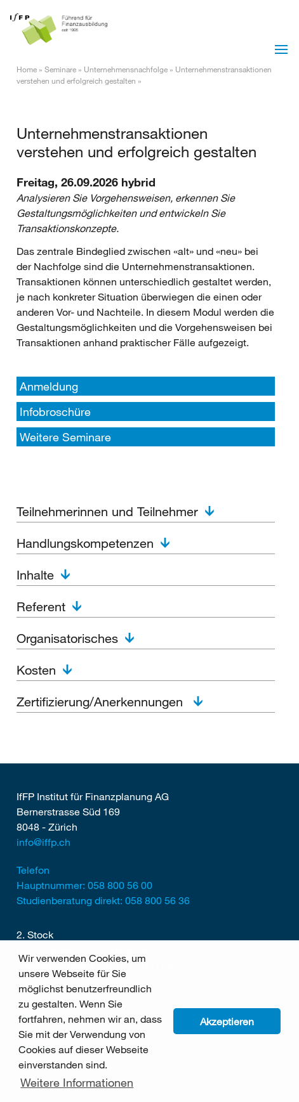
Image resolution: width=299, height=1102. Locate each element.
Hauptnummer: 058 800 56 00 (84, 885)
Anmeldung (49, 386)
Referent (41, 606)
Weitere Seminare (65, 437)
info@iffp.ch (43, 842)
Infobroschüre (55, 411)
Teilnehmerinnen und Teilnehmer (107, 511)
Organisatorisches (67, 638)
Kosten (36, 670)
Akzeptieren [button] (227, 1021)
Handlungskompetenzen (85, 543)
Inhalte (35, 574)
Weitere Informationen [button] (76, 1082)
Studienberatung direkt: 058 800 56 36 (103, 900)
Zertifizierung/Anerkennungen (102, 701)
